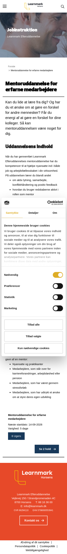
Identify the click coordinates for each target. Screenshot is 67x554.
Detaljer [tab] (34, 212)
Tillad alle (33, 324)
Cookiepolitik (47, 546)
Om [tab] (55, 212)
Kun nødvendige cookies (33, 348)
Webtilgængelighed (37, 550)
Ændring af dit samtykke (35, 542)
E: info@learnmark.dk (33, 506)
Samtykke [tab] (12, 212)
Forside (11, 66)
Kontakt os (31, 520)
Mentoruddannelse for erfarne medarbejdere (27, 416)
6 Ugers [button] (16, 436)
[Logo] (33, 6)
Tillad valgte (33, 336)
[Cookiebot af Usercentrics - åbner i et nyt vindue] (48, 202)
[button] (13, 6)
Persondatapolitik (25, 546)
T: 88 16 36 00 (44, 502)
